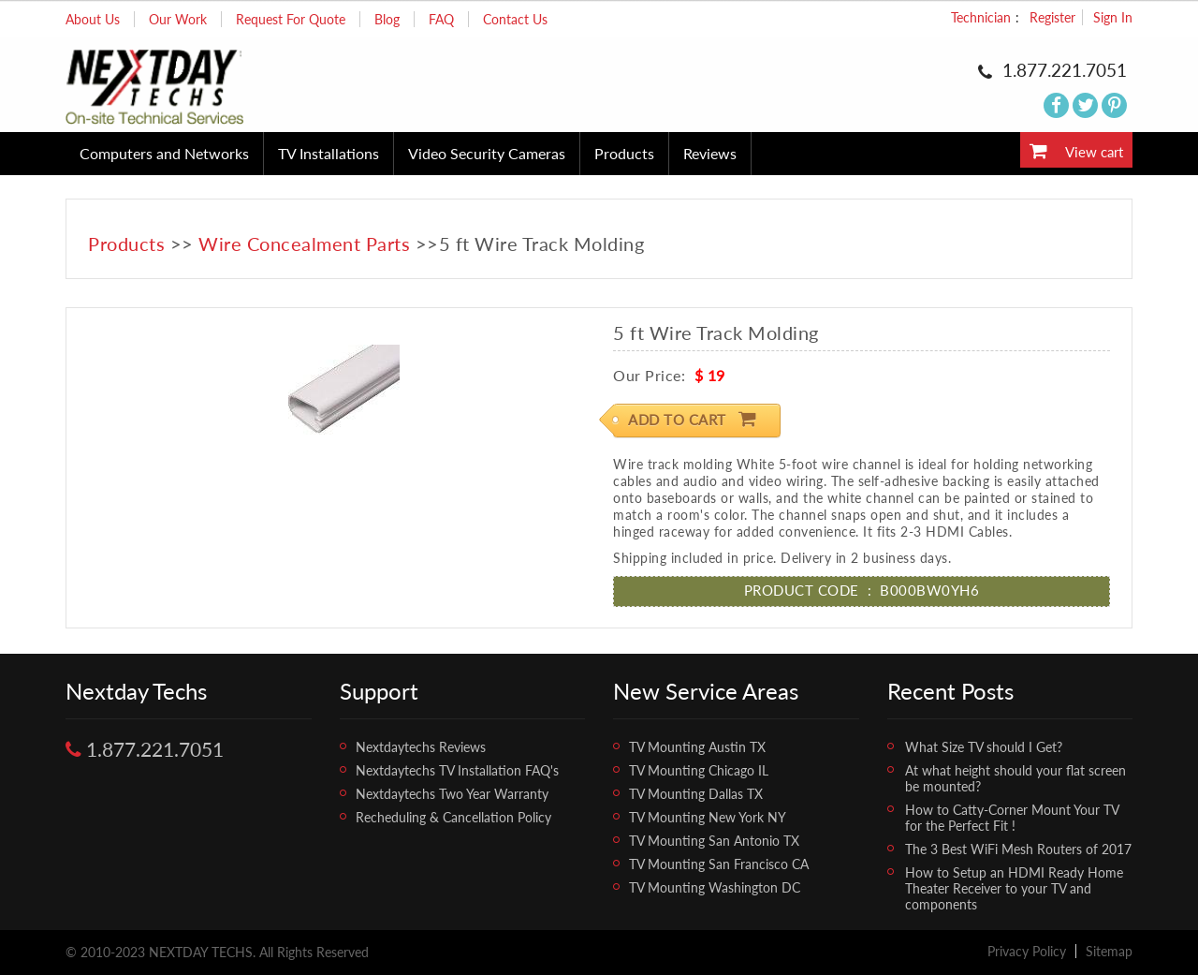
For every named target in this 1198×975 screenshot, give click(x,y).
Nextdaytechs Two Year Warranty (452, 794)
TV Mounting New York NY (707, 817)
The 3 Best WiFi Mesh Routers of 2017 (1018, 849)
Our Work (178, 19)
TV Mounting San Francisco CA (719, 864)
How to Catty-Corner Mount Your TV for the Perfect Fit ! (1011, 818)
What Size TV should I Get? (983, 747)
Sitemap (1109, 951)
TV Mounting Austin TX (697, 747)
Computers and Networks (164, 153)
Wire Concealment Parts (304, 243)
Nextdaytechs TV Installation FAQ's (457, 770)
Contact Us (515, 19)
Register (1052, 17)
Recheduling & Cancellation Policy (453, 817)
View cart (1076, 150)
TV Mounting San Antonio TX (714, 841)
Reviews (710, 153)
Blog (387, 19)
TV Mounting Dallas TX (696, 794)
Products (624, 153)
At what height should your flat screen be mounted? (1015, 778)
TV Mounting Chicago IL (698, 770)
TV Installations (328, 153)
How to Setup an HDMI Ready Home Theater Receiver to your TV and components (1014, 888)
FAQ (441, 19)
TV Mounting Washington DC (714, 887)
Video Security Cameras (486, 153)
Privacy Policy (1026, 951)
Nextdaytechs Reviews (421, 747)
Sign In (1112, 17)
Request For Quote (290, 19)
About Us (93, 19)
